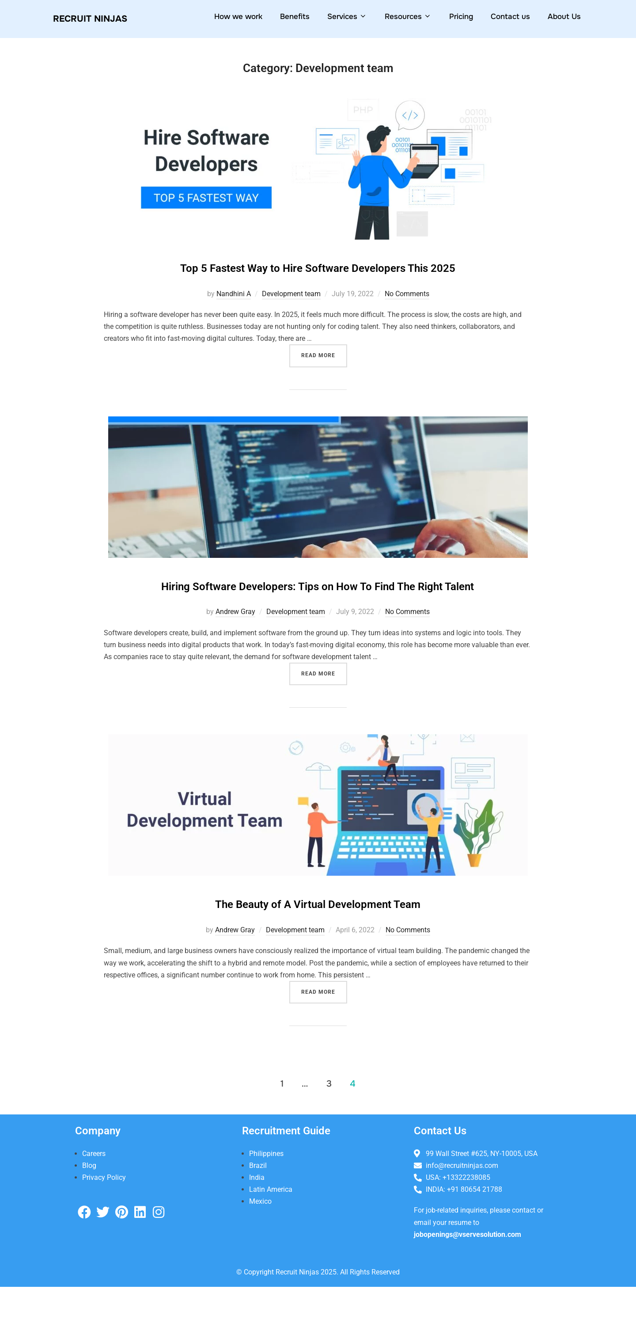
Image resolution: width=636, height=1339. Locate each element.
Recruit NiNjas (101, 18)
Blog (89, 1217)
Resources (408, 16)
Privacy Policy (104, 1229)
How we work (238, 16)
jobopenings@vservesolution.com (467, 1286)
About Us (564, 16)
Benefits (295, 16)
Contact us (510, 16)
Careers (94, 1205)
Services (347, 16)
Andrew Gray (235, 664)
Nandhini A (233, 319)
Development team (291, 319)
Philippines (266, 1205)
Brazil (258, 1217)
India (257, 1229)
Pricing (461, 16)
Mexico (260, 1253)
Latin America (270, 1241)
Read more (324, 377)
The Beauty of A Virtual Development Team (317, 954)
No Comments (407, 319)
